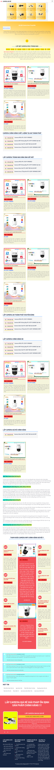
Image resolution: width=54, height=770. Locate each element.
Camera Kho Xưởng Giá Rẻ (20, 748)
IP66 (45, 49)
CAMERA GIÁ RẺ (6, 1)
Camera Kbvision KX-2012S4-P (9, 551)
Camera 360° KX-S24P (9, 603)
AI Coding (42, 49)
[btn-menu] (52, 1)
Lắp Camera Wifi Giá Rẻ (39, 690)
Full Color (24, 49)
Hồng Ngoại (19, 49)
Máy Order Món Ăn (7, 690)
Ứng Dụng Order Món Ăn (42, 688)
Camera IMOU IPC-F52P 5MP (43, 551)
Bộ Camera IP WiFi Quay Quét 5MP (9, 579)
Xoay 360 (32, 49)
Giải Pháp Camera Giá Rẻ (11, 654)
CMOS (29, 49)
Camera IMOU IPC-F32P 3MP (43, 576)
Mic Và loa (8, 49)
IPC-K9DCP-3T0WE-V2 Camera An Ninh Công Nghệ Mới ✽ (43, 602)
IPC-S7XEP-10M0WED (27, 641)
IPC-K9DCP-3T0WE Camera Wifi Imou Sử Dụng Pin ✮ (43, 630)
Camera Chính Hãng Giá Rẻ (22, 763)
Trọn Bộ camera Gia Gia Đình (20, 745)
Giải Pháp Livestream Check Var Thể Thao (14, 680)
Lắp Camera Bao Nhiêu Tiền (26, 690)
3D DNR (48, 49)
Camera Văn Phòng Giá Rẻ (19, 758)
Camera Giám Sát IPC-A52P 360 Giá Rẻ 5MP (13, 119)
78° (15, 49)
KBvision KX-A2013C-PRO (10, 626)
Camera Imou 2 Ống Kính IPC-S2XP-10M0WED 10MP (22, 147)
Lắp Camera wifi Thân (8, 748)
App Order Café (19, 688)
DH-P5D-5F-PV (27, 600)
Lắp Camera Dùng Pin (9, 51)
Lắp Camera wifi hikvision (7, 754)
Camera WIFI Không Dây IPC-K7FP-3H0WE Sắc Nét (38, 83)
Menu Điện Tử (16, 690)
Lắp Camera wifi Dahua (7, 750)
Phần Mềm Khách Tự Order (29, 688)
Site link (37, 763)
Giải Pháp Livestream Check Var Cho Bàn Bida (15, 670)
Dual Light (12, 49)
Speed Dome (37, 49)
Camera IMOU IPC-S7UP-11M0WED (11, 83)
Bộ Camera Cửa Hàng (19, 751)
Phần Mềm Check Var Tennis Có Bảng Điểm (14, 660)
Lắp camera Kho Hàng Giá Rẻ (19, 755)
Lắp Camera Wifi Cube (8, 744)
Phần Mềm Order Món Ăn (9, 688)
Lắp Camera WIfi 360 (8, 746)
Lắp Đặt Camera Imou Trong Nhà (27, 46)
